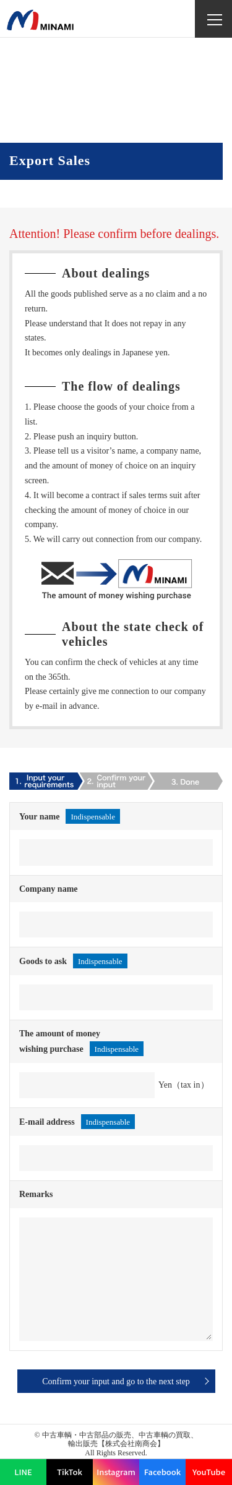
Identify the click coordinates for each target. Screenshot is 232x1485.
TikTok (69, 1472)
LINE (23, 1472)
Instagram (116, 1472)
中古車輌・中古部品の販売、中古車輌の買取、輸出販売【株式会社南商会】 (120, 1439)
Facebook (162, 1472)
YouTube (208, 1472)
